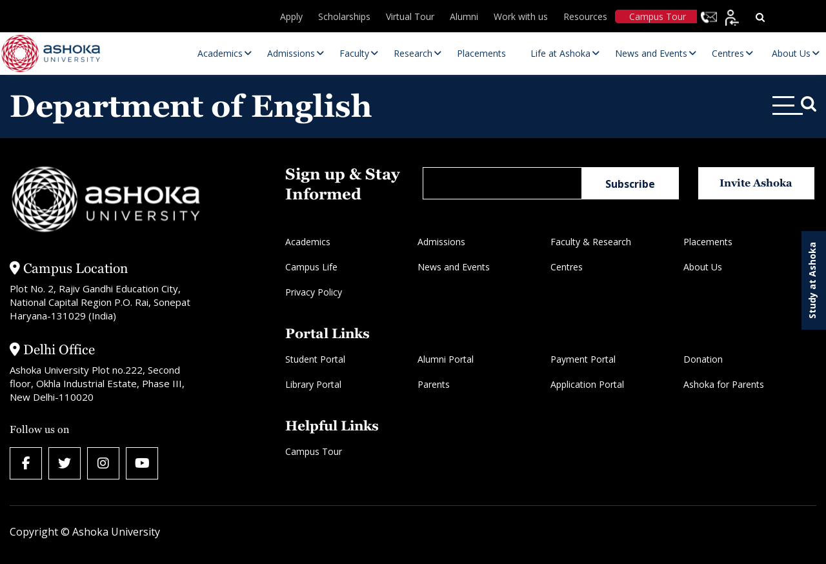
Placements (707, 242)
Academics (307, 242)
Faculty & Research (590, 242)
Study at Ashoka (812, 280)
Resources (585, 16)
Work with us (521, 16)
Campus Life (311, 267)
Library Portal (313, 384)
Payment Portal (583, 359)
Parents (434, 384)
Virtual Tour (410, 16)
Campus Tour (657, 16)
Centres (566, 267)
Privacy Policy (313, 292)
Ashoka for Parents (723, 384)
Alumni (464, 16)
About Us (702, 267)
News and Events (454, 267)
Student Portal (315, 359)
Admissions (441, 242)
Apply (291, 16)
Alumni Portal (446, 359)
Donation (703, 359)
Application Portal (587, 384)
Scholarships (344, 16)
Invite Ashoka (756, 183)
